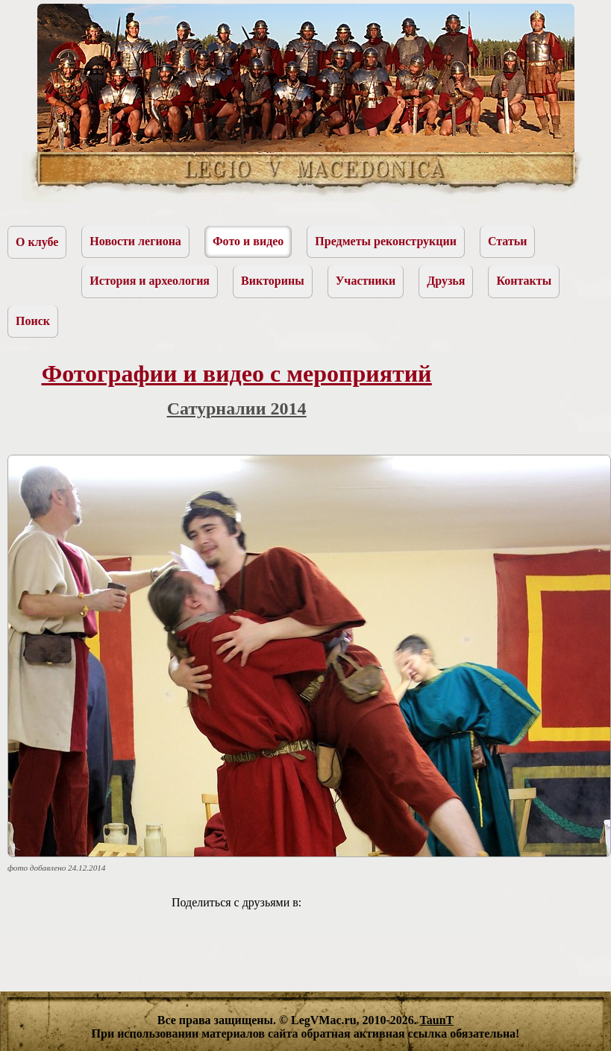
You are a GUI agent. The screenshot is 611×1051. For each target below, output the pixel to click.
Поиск (33, 321)
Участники (366, 280)
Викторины (272, 280)
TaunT (437, 1020)
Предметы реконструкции (386, 241)
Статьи (507, 241)
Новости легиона (135, 241)
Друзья (446, 280)
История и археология (150, 280)
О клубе (37, 242)
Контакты (523, 280)
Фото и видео (248, 241)
